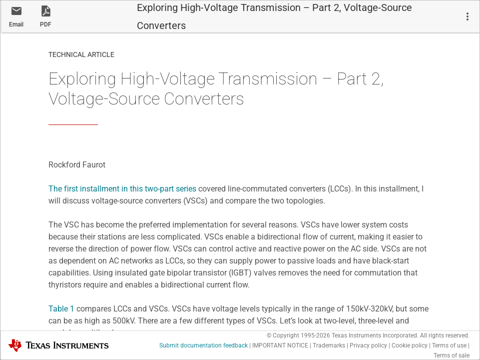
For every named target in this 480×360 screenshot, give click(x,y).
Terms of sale (452, 355)
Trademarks (329, 345)
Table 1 (61, 309)
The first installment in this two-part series (122, 189)
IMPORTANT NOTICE (280, 345)
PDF (45, 24)
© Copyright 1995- (298, 335)
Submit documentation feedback (203, 345)
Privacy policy (368, 345)
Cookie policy (410, 345)
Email (16, 24)
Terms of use (449, 345)
